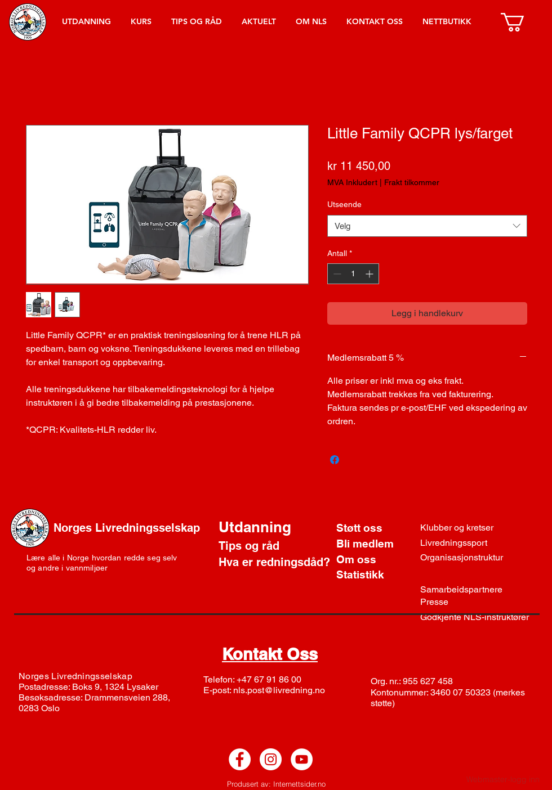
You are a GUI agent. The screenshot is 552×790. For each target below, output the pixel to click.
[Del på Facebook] (334, 459)
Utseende (344, 204)
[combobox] (427, 226)
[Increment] (370, 274)
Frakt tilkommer (411, 182)
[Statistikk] (376, 575)
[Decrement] (336, 274)
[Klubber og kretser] (461, 528)
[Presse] (461, 602)
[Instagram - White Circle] (271, 759)
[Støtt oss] (376, 528)
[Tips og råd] (264, 545)
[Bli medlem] (376, 544)
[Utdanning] (295, 527)
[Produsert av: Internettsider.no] (276, 784)
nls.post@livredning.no (279, 690)
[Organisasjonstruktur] (467, 557)
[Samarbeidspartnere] (466, 589)
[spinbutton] (353, 274)
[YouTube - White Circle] (302, 759)
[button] (523, 22)
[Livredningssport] (459, 543)
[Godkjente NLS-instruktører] (480, 617)
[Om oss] (376, 560)
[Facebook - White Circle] (240, 759)
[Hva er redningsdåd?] (275, 562)
